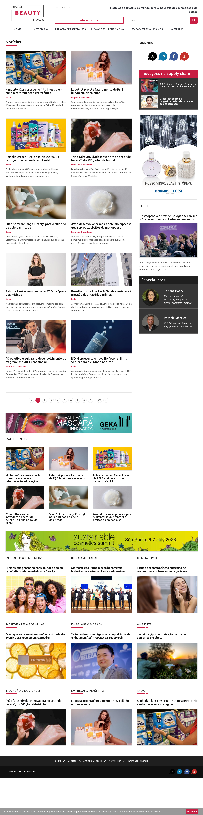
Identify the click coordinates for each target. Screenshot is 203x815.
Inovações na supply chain (109, 29)
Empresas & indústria (87, 690)
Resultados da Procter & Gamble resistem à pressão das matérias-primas (101, 293)
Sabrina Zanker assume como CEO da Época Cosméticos (36, 293)
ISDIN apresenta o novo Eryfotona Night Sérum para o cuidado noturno (99, 360)
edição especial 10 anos (147, 29)
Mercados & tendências (24, 557)
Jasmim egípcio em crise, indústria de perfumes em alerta (161, 636)
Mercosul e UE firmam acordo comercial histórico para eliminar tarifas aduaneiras (98, 569)
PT (70, 7)
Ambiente (144, 624)
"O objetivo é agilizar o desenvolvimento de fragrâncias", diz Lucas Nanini (36, 360)
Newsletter (89, 20)
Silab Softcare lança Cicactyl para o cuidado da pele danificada (36, 225)
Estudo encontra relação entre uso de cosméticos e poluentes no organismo (162, 569)
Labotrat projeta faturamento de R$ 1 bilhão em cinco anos (97, 91)
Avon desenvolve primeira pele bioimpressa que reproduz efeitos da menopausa (101, 225)
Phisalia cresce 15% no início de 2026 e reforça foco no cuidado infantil (33, 158)
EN (63, 7)
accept (192, 811)
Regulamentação (85, 557)
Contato (72, 760)
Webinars (177, 29)
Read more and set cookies (147, 811)
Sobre (58, 760)
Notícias (39, 29)
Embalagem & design (87, 624)
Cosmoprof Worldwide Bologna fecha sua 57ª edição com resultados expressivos (168, 217)
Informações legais (138, 760)
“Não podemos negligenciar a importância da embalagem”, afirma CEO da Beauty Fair (100, 636)
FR (57, 7)
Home (17, 29)
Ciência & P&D (147, 557)
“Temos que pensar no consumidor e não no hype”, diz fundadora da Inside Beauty (34, 569)
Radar (142, 690)
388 (99, 400)
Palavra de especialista (70, 29)
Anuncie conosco (92, 760)
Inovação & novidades (23, 690)
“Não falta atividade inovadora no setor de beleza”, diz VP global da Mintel (101, 158)
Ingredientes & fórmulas (25, 624)
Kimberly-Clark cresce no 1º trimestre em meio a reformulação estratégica (34, 91)
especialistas (153, 280)
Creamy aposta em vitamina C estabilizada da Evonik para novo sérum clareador (35, 636)
